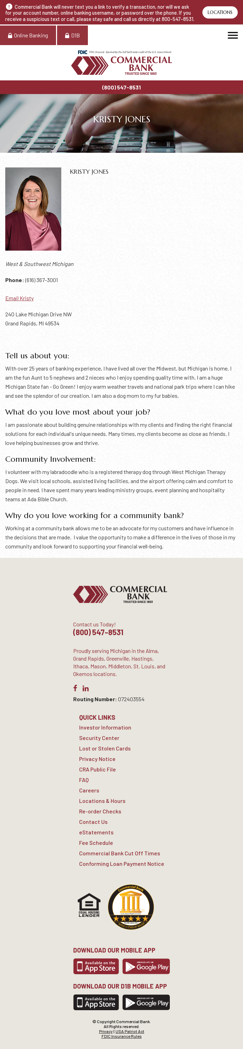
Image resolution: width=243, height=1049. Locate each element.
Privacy (106, 1031)
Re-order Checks (100, 811)
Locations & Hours (102, 800)
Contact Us (93, 821)
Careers (89, 790)
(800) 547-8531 (121, 87)
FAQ (84, 779)
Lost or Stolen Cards (105, 748)
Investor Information (105, 727)
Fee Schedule (96, 842)
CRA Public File (97, 769)
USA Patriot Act (130, 1031)
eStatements (96, 832)
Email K (14, 298)
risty (28, 298)
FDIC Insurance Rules (122, 1036)
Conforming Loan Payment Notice (121, 863)
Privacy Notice (97, 758)
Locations (220, 12)
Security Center (99, 737)
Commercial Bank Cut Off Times (119, 853)
